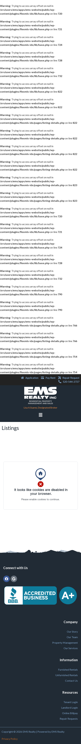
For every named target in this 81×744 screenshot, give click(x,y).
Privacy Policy (10, 738)
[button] (40, 415)
